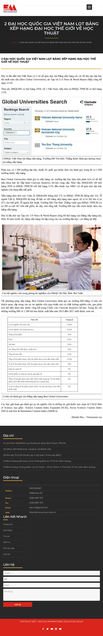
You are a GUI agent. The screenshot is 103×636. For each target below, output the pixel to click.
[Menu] (89, 7)
